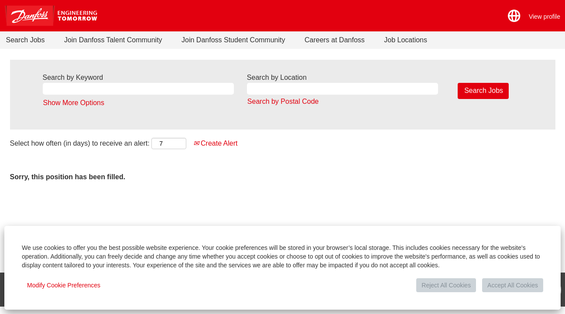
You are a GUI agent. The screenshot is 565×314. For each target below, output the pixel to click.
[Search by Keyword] (138, 89)
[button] (514, 16)
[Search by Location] (342, 89)
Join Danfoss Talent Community (113, 40)
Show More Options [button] (74, 102)
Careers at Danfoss (335, 40)
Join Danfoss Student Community (233, 40)
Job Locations (405, 40)
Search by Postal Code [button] (283, 101)
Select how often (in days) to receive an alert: (80, 143)
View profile (544, 16)
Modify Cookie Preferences (63, 285)
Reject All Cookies (446, 285)
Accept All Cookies (512, 285)
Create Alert (215, 143)
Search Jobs (25, 40)
